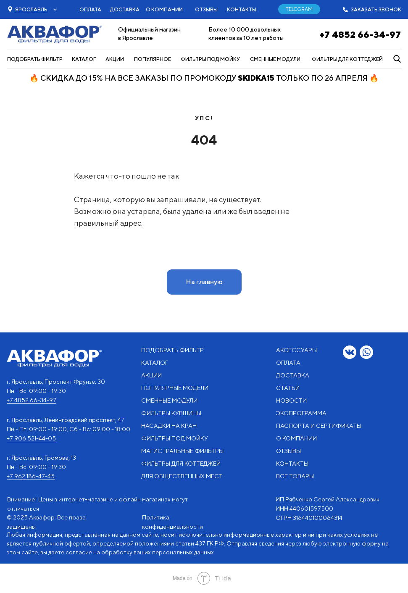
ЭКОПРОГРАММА (301, 413)
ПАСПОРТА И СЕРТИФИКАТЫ (318, 425)
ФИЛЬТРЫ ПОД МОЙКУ (210, 59)
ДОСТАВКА (125, 9)
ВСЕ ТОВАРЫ (295, 476)
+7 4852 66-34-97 (360, 34)
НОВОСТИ (291, 400)
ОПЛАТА (90, 9)
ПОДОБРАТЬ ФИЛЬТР (35, 59)
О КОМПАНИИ (164, 9)
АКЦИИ (114, 59)
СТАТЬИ (288, 388)
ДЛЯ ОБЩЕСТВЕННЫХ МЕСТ (182, 476)
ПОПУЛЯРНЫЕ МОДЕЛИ (174, 388)
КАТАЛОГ (84, 59)
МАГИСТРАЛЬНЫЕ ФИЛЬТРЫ (182, 451)
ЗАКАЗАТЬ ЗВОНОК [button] (376, 9)
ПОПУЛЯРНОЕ (152, 59)
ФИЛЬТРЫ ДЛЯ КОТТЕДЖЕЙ (347, 59)
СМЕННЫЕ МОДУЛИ (275, 59)
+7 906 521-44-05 (31, 438)
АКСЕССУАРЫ (296, 350)
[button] (31, 9)
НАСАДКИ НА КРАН (169, 425)
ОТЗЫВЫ (206, 9)
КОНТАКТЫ (241, 9)
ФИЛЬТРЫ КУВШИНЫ (171, 413)
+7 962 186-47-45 (31, 476)
